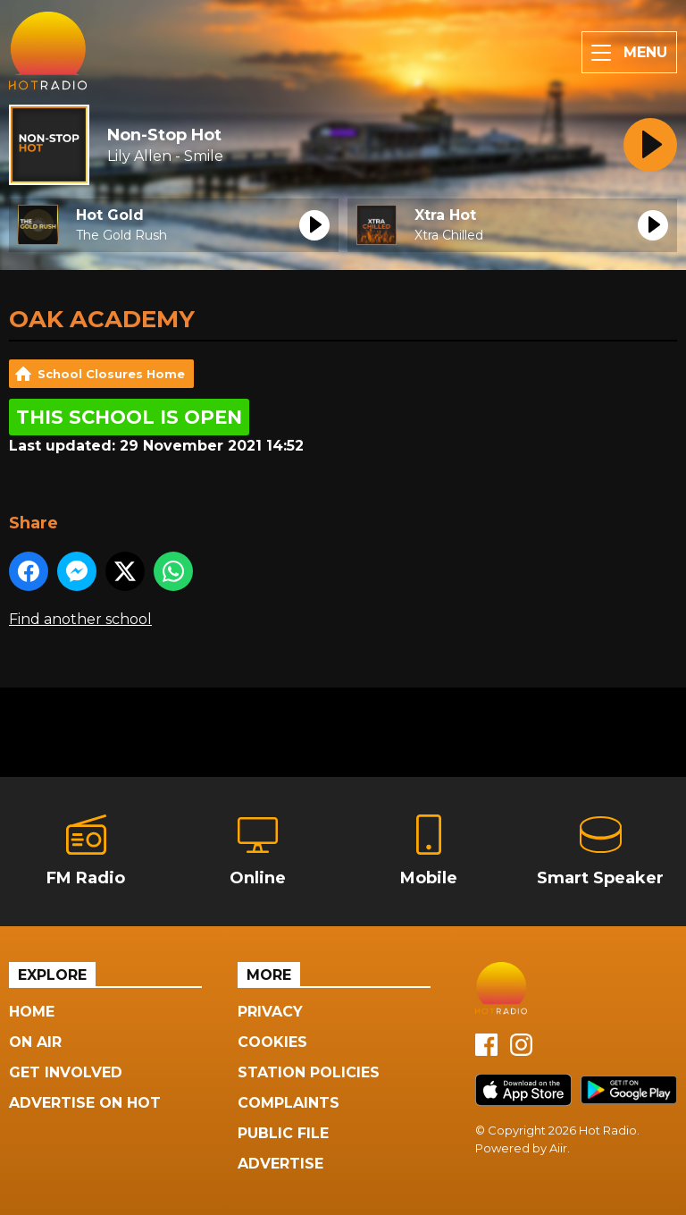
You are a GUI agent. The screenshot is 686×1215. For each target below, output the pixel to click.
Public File (283, 1133)
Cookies (272, 1042)
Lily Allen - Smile (165, 156)
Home (31, 1011)
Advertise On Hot (85, 1102)
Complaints (288, 1102)
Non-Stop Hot (164, 135)
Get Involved (65, 1072)
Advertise (280, 1163)
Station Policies (309, 1072)
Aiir (558, 1148)
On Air (35, 1042)
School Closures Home (111, 374)
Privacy (270, 1011)
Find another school (80, 619)
